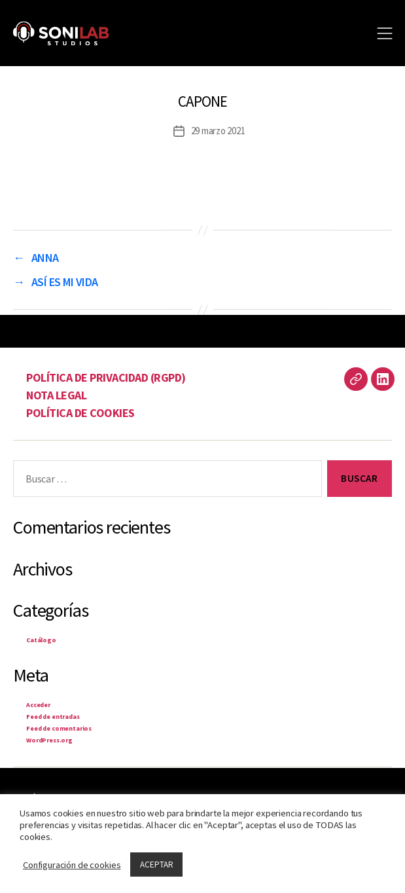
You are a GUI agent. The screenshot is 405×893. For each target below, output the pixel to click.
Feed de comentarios (59, 728)
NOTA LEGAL (56, 395)
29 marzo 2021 (218, 130)
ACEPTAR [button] (156, 864)
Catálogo (41, 640)
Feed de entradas (53, 716)
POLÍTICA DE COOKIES (80, 412)
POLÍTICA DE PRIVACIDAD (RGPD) (106, 377)
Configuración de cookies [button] (71, 865)
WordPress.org (49, 740)
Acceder (38, 705)
